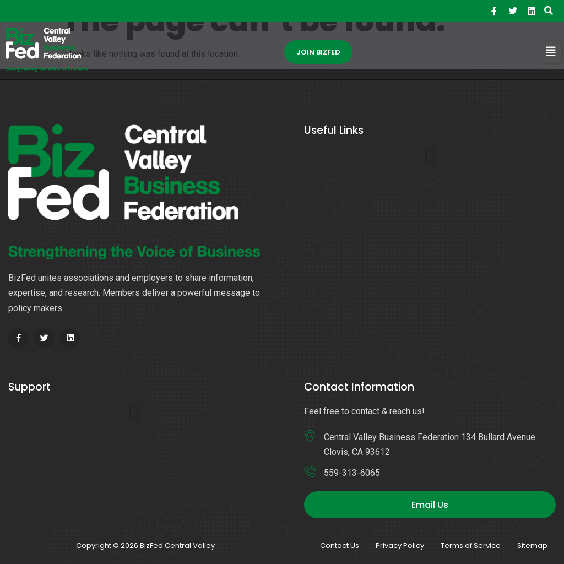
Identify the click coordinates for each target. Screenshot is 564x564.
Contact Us (339, 545)
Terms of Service (471, 545)
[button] (550, 52)
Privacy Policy (400, 545)
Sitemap (532, 545)
